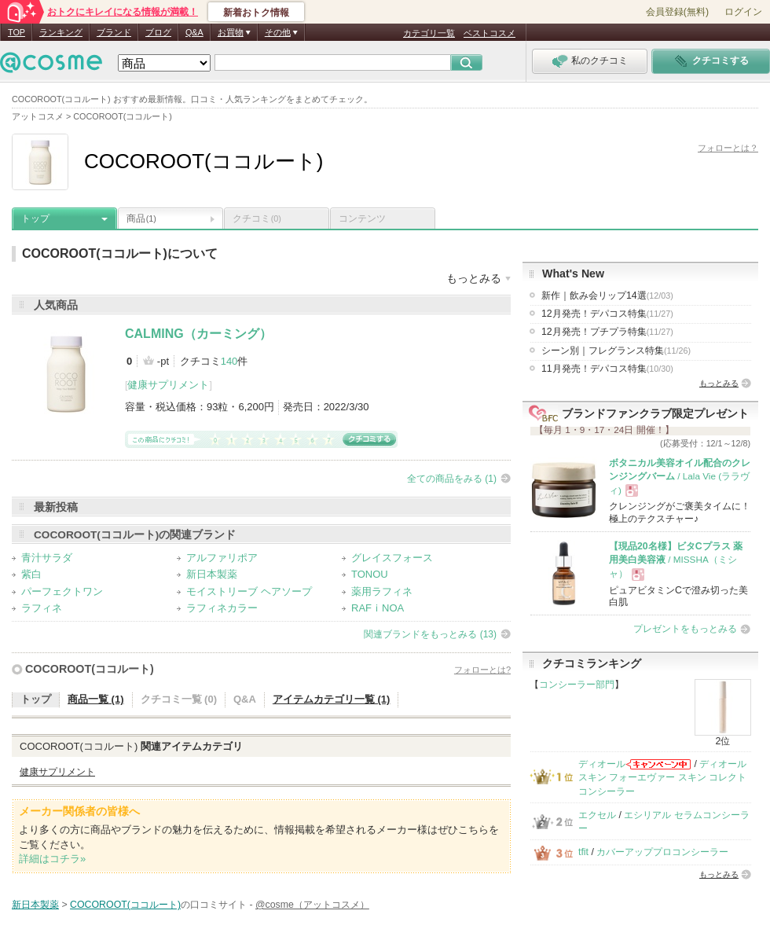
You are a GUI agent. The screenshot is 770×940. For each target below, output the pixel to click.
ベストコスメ (489, 33)
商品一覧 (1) (96, 699)
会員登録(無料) (677, 11)
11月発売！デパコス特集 (607, 368)
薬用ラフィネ (381, 591)
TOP (16, 32)
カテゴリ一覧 (429, 33)
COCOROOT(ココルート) (89, 669)
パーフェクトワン (62, 591)
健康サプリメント (168, 385)
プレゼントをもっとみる (685, 628)
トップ (35, 218)
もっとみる (719, 383)
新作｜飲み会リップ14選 (607, 295)
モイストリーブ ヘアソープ (249, 591)
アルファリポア (222, 558)
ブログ (158, 32)
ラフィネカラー (222, 608)
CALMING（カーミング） (198, 333)
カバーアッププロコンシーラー (662, 851)
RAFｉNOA (377, 608)
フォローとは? (482, 669)
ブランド (114, 32)
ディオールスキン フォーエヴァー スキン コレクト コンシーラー (662, 777)
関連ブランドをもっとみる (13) (430, 634)
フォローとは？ (728, 147)
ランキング (60, 32)
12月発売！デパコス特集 (607, 313)
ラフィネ (41, 608)
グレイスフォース (392, 558)
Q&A (194, 32)
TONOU (369, 574)
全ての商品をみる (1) (452, 478)
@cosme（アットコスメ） (312, 904)
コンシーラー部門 (576, 684)
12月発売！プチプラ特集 (607, 331)
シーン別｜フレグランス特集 (616, 350)
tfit (583, 851)
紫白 (31, 574)
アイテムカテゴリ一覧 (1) (331, 699)
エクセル (597, 815)
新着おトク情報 (256, 12)
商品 (141, 218)
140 (229, 361)
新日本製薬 (211, 574)
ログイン (743, 11)
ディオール (601, 763)
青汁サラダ (46, 558)
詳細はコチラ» (52, 859)
